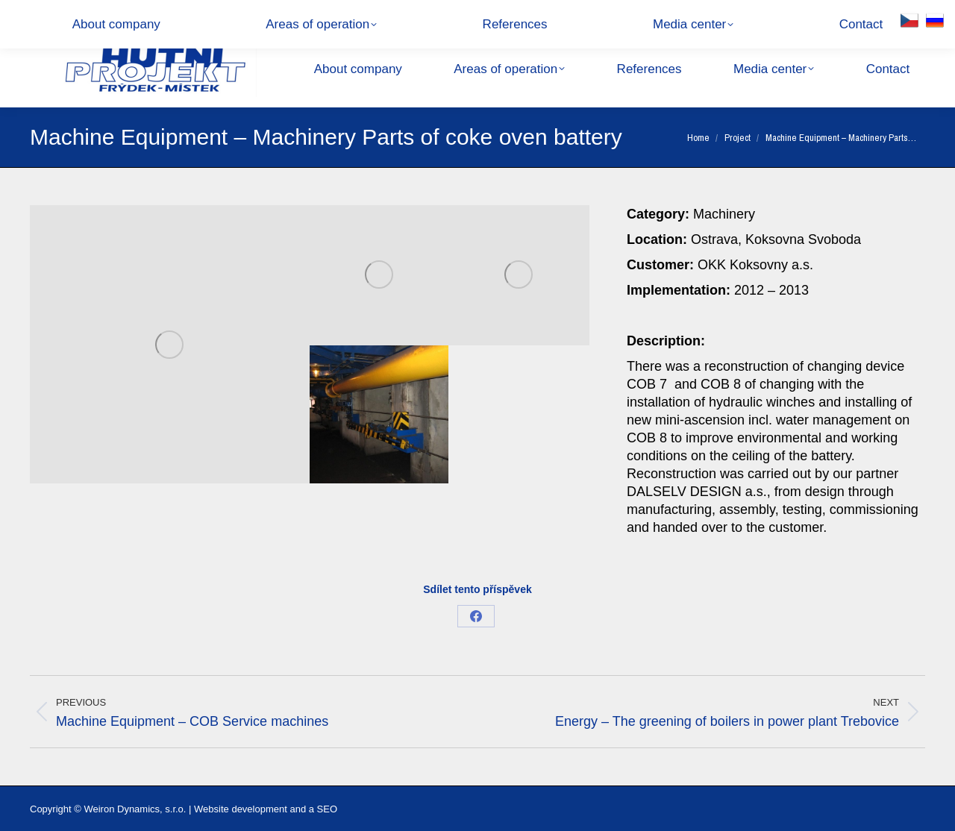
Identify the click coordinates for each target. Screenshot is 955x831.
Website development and (250, 809)
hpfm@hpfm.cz (193, 15)
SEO (327, 809)
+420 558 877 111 (87, 15)
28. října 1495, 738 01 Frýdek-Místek (331, 15)
